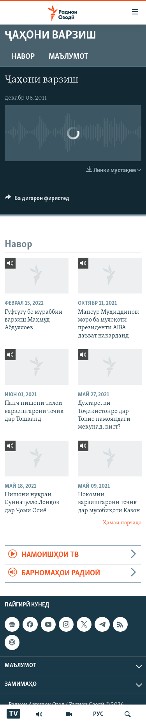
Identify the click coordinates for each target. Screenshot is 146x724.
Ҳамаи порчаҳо (122, 523)
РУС (98, 714)
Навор (23, 57)
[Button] (37, 200)
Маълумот (68, 57)
